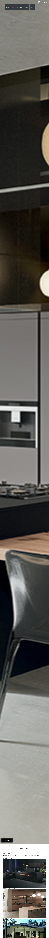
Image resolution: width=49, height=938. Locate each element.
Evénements (19, 7)
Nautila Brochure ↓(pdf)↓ (8, 858)
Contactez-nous (6, 840)
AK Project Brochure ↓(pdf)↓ (8, 918)
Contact (32, 7)
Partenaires (26, 7)
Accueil (7, 7)
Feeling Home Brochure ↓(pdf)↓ (9, 888)
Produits (12, 7)
